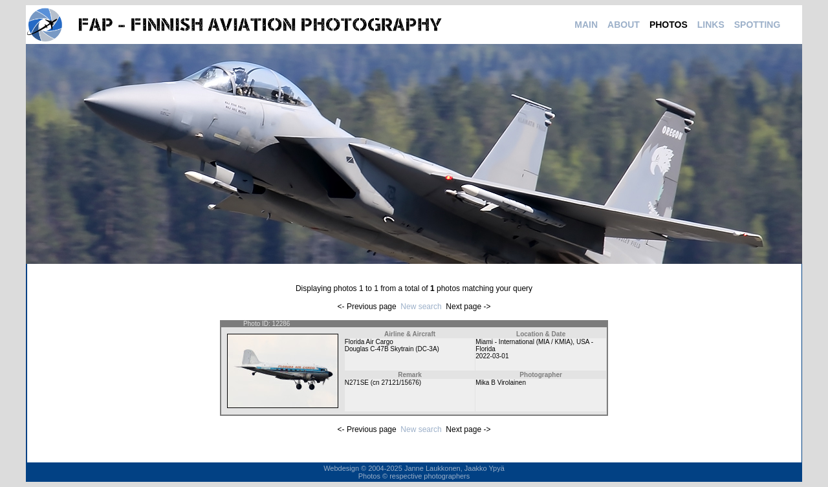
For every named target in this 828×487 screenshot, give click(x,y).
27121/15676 (400, 382)
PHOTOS (668, 24)
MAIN (586, 24)
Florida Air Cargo (369, 341)
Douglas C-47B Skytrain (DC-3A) (392, 348)
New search (420, 306)
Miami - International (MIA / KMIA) (523, 341)
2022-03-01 (491, 356)
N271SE (357, 382)
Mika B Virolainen (500, 382)
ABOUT (623, 24)
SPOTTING (757, 24)
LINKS (710, 24)
